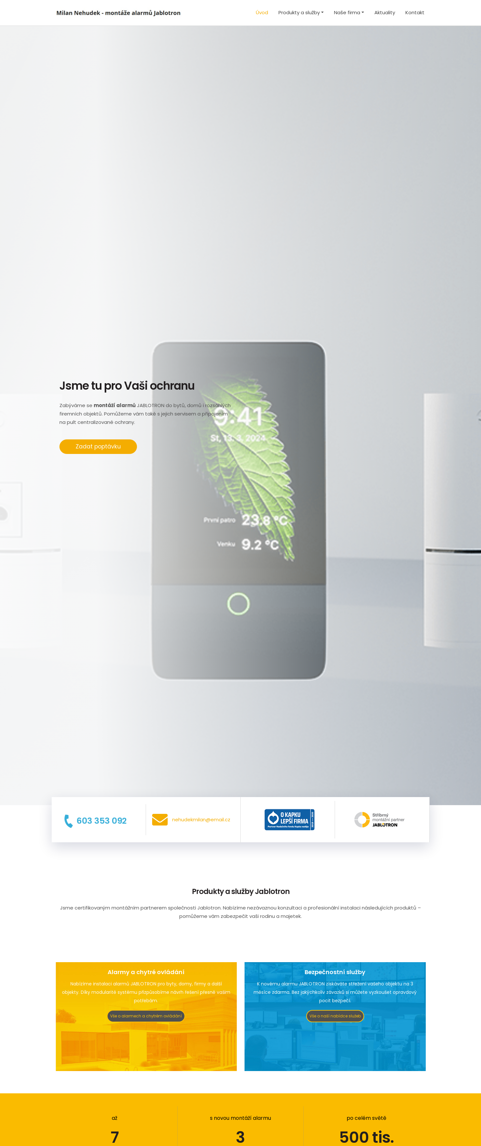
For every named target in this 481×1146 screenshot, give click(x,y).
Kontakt (414, 12)
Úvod (262, 12)
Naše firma (347, 12)
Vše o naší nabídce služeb (335, 1016)
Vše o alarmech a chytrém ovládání (146, 1016)
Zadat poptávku (98, 446)
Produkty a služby (299, 12)
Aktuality (384, 12)
